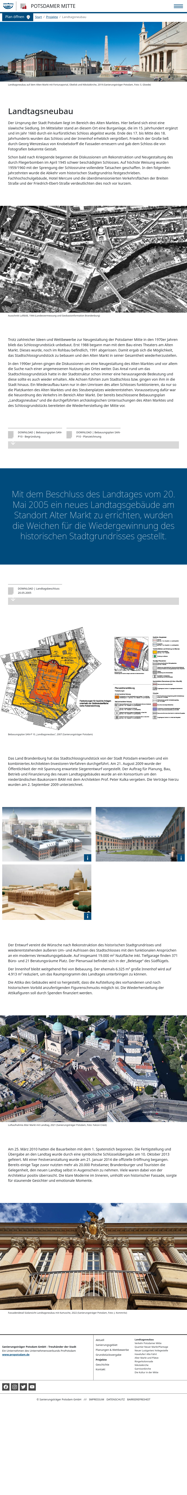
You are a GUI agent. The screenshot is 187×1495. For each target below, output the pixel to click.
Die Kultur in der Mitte (146, 1372)
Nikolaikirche (141, 1365)
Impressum (96, 1399)
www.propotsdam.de (16, 1354)
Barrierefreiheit (138, 1399)
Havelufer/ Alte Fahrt (146, 1354)
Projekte (52, 17)
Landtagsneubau (144, 1339)
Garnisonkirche (143, 1368)
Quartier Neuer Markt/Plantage (151, 1346)
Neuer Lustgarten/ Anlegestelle (151, 1350)
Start (38, 17)
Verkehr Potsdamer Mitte (148, 1343)
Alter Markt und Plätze (146, 1357)
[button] (87, 858)
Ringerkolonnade (144, 1361)
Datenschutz (115, 1399)
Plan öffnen (17, 16)
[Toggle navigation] (178, 6)
